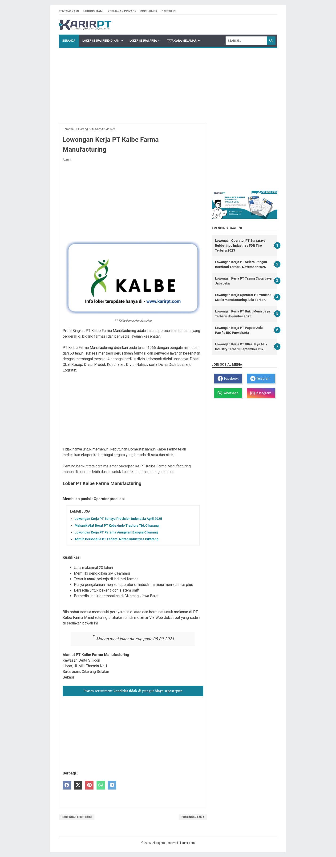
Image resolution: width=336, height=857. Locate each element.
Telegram (260, 378)
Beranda (68, 40)
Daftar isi (169, 11)
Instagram (260, 393)
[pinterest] (89, 785)
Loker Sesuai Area (143, 40)
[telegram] (112, 785)
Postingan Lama (193, 817)
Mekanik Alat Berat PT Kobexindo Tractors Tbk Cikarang (117, 525)
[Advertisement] (168, 83)
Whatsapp (228, 393)
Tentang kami (69, 11)
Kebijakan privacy (122, 11)
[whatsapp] (101, 785)
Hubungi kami (93, 11)
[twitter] (78, 785)
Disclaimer (148, 11)
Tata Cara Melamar (182, 40)
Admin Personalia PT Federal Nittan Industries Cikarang (116, 539)
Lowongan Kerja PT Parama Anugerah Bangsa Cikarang (116, 532)
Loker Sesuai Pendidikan (100, 40)
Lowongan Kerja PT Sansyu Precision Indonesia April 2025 (118, 519)
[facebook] (67, 785)
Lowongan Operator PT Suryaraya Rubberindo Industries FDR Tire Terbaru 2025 (240, 245)
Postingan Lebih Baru (77, 817)
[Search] (246, 40)
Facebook (228, 378)
